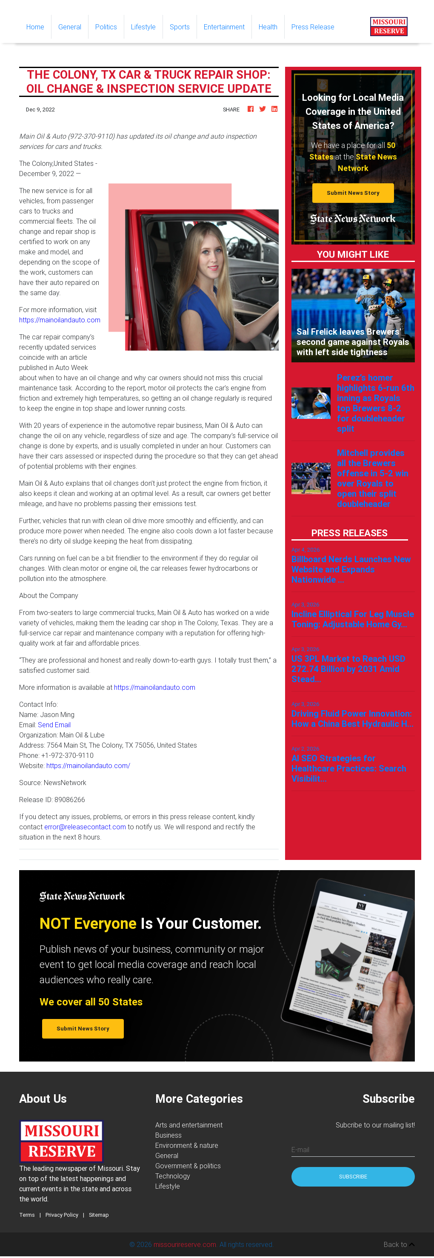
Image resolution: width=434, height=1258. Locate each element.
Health (268, 27)
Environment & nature (186, 1145)
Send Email (54, 724)
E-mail (300, 1149)
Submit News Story (353, 192)
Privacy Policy (62, 1214)
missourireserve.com (185, 1244)
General (69, 27)
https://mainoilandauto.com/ (88, 765)
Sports (180, 27)
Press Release (312, 27)
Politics (106, 27)
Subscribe (353, 1176)
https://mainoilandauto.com (59, 320)
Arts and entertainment (189, 1125)
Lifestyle (143, 27)
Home (38, 26)
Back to (399, 1244)
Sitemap (99, 1214)
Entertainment (224, 27)
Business (168, 1135)
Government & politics (188, 1165)
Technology (172, 1176)
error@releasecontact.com (85, 827)
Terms (27, 1214)
